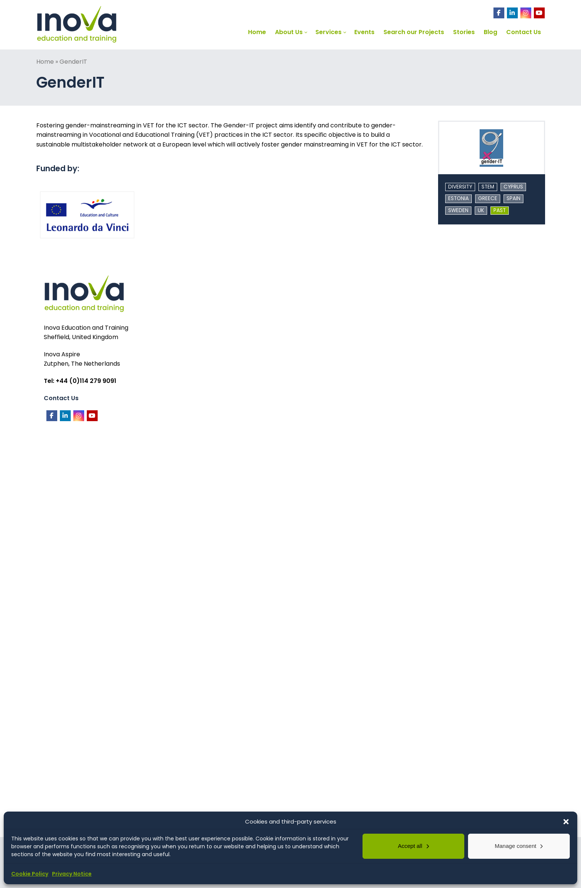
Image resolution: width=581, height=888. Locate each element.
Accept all (410, 846)
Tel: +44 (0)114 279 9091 (80, 381)
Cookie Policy (29, 874)
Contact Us (61, 398)
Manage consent (515, 846)
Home (45, 61)
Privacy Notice (72, 874)
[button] (566, 821)
